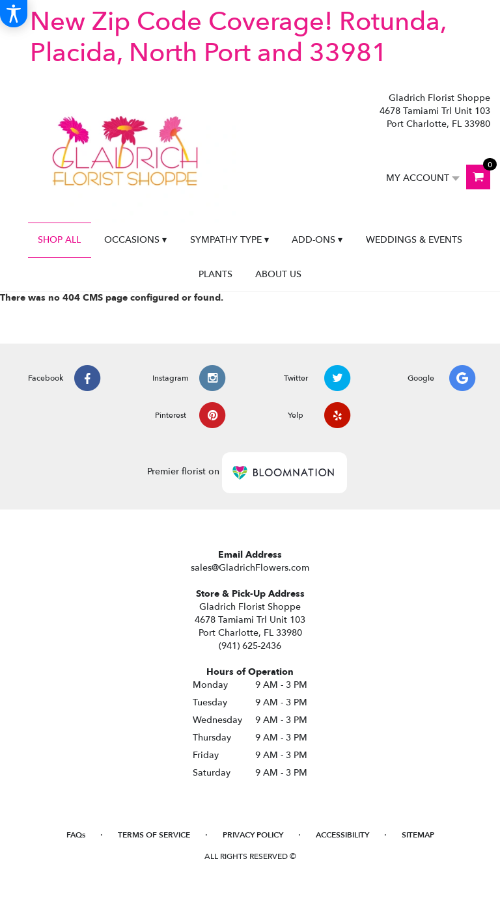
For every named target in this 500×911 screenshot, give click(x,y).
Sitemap (418, 835)
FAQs (75, 835)
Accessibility (342, 835)
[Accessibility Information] (13, 13)
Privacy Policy (253, 835)
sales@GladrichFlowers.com (250, 568)
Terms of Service (154, 835)
